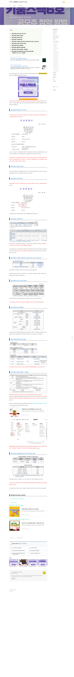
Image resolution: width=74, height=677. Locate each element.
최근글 (54, 86)
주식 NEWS (55, 50)
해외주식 (54, 49)
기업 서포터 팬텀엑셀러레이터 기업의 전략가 (19, 66)
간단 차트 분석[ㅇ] (56, 62)
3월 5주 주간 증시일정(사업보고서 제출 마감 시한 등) (19, 548)
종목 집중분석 (55, 48)
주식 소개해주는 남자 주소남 (18, 2)
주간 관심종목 (55, 42)
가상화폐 (54, 72)
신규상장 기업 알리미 (56, 36)
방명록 (14, 5)
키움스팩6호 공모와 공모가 (17, 37)
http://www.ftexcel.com (14, 64)
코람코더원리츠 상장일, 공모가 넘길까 (16, 534)
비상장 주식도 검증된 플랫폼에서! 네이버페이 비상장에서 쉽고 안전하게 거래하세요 (24, 60)
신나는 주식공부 (56, 41)
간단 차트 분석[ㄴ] (56, 54)
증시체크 (55, 32)
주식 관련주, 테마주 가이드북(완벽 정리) (17, 527)
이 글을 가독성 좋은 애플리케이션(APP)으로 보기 (28, 99)
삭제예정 (54, 81)
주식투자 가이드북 (13, 531)
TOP (64, 642)
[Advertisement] (28, 179)
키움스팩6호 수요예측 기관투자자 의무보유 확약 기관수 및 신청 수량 (25, 41)
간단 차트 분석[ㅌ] (56, 68)
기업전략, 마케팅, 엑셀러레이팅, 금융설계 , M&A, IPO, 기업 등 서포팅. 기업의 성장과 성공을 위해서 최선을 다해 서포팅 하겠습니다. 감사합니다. (24, 68)
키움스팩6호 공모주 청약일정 (17, 45)
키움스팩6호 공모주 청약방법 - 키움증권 (20, 49)
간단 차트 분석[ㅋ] (56, 66)
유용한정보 (54, 74)
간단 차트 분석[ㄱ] (56, 53)
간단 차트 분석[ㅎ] (56, 70)
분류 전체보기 (55, 29)
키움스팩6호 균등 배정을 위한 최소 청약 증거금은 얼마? (23, 51)
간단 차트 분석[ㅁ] (56, 58)
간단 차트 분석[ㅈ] (56, 64)
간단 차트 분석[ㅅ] (56, 61)
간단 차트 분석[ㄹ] (56, 57)
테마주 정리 (20, 5)
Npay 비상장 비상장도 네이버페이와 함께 (18, 58)
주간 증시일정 (55, 44)
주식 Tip (55, 34)
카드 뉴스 (54, 39)
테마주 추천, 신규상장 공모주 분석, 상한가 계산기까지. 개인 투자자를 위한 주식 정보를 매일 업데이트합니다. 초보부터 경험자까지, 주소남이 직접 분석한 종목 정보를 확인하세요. (27, 628)
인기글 (57, 86)
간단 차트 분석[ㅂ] (56, 60)
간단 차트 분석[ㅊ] (56, 65)
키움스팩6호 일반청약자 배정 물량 (18, 47)
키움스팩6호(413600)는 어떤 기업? (19, 33)
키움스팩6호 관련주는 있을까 (17, 35)
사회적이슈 (54, 75)
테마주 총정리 (55, 31)
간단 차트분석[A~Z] (56, 52)
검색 (61, 2)
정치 (53, 79)
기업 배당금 (55, 46)
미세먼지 (54, 77)
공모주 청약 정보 (55, 37)
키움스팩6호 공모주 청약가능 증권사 (19, 43)
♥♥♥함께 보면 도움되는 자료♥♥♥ (19, 52)
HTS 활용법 (55, 45)
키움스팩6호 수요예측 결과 (17, 39)
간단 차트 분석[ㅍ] (56, 69)
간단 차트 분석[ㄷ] (56, 56)
